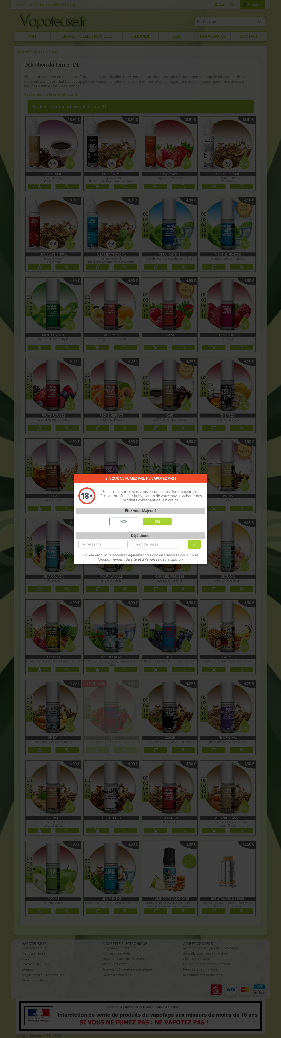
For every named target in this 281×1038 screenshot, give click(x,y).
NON (124, 521)
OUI (157, 521)
